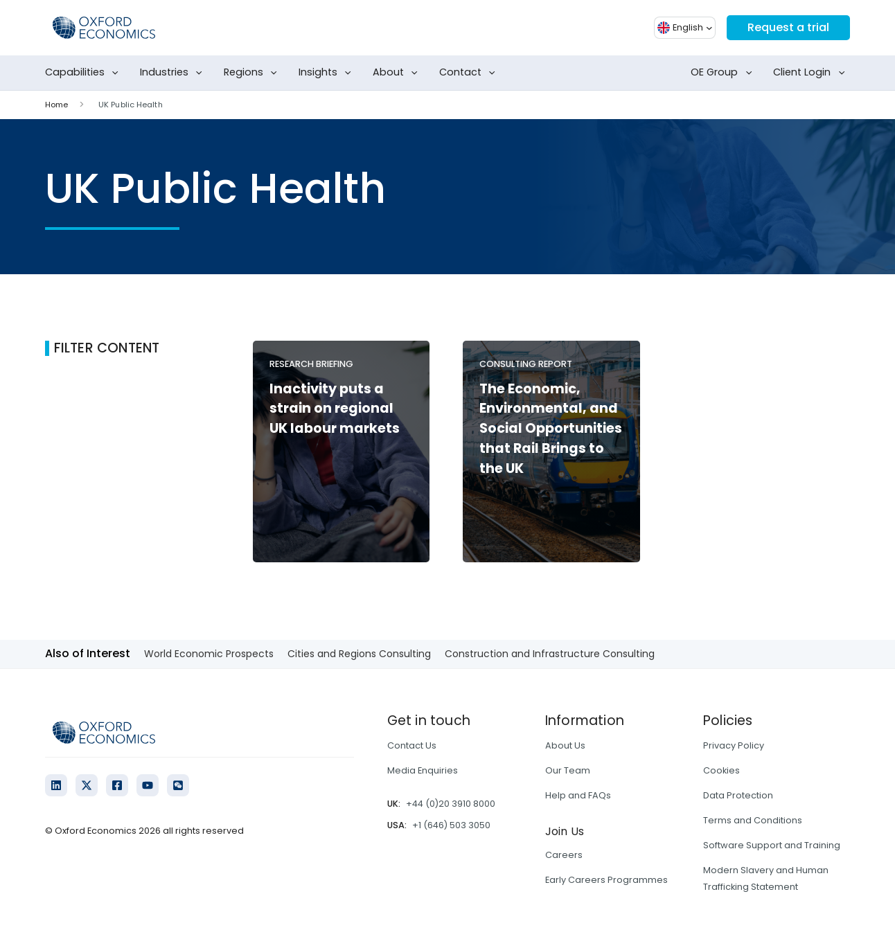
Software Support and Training (771, 845)
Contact (470, 72)
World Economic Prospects (209, 654)
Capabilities (84, 72)
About (398, 72)
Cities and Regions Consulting (359, 654)
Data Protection (738, 795)
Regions (253, 72)
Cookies (721, 770)
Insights (328, 72)
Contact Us (411, 745)
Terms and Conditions (752, 820)
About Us (565, 745)
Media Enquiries (422, 770)
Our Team (567, 770)
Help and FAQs (578, 795)
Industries (174, 72)
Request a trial (788, 27)
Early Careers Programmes (606, 880)
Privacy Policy (733, 745)
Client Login (811, 72)
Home (56, 104)
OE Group (724, 72)
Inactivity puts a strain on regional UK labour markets (334, 408)
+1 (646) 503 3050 (451, 825)
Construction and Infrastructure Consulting (550, 654)
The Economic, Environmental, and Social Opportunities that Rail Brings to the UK (550, 428)
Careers (564, 855)
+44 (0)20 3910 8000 (450, 804)
